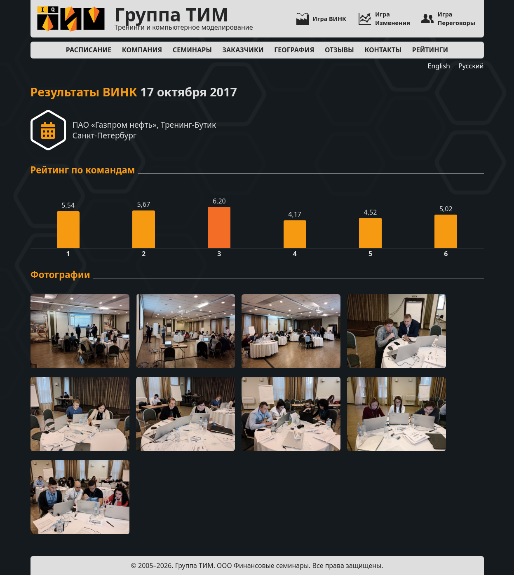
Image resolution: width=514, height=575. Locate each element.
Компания (142, 49)
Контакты (382, 49)
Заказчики (243, 49)
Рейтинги (430, 49)
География (294, 49)
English (439, 65)
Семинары (192, 49)
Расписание (88, 49)
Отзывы (339, 49)
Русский (470, 65)
